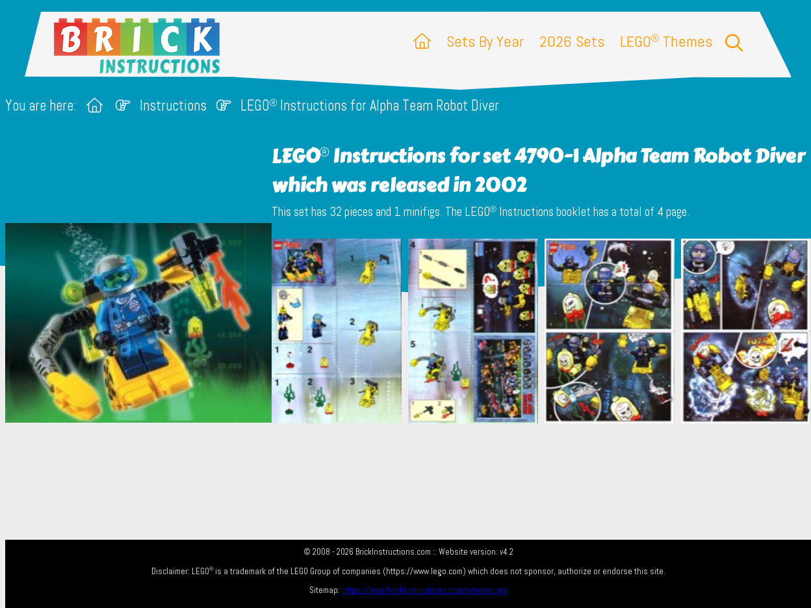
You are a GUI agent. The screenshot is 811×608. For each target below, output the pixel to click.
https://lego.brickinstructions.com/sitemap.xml (425, 590)
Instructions (173, 105)
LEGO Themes (666, 41)
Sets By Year (485, 41)
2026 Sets (571, 41)
